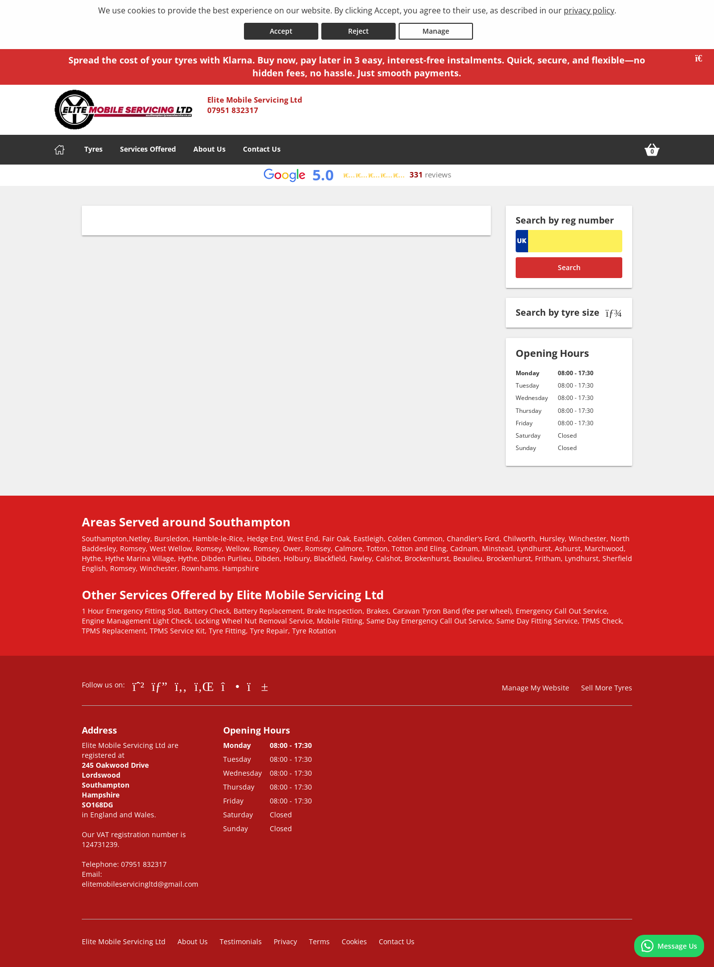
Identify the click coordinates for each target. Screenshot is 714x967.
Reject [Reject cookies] (358, 29)
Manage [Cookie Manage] (435, 29)
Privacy (285, 939)
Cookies (354, 939)
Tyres (93, 147)
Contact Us (262, 147)
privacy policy (589, 10)
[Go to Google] (160, 684)
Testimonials (241, 939)
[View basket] (652, 148)
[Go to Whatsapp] (138, 684)
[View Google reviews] (357, 173)
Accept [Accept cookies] (281, 29)
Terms (319, 939)
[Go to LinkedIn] (204, 684)
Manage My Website (535, 685)
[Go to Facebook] (181, 684)
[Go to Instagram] (230, 684)
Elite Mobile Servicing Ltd (124, 939)
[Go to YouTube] (257, 684)
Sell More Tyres (606, 685)
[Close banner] (702, 56)
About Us (209, 147)
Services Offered (148, 147)
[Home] (59, 148)
